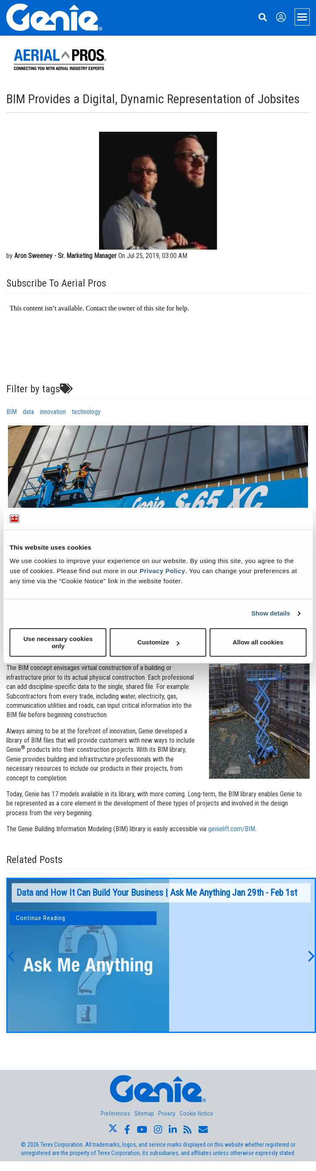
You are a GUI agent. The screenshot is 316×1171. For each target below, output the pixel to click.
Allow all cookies (257, 642)
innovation (53, 412)
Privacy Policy (162, 570)
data (28, 412)
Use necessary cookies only (58, 642)
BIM (11, 412)
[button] (10, 955)
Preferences (115, 1113)
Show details (270, 613)
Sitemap (144, 1113)
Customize (158, 642)
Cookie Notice (196, 1113)
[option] (161, 955)
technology (86, 412)
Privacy (166, 1113)
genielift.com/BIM (231, 829)
